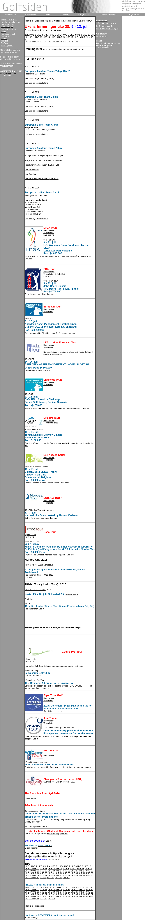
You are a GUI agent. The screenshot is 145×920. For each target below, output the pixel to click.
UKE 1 (28, 866)
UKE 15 (54, 37)
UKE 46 (28, 878)
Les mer (28, 259)
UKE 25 (58, 42)
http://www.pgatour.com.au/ (37, 826)
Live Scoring (30, 174)
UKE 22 (35, 42)
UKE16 (66, 868)
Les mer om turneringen (80, 767)
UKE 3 (40, 35)
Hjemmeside (48, 230)
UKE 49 (50, 878)
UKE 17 (69, 37)
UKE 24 (51, 42)
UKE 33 (66, 873)
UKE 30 (43, 873)
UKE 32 (58, 873)
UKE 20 (28, 871)
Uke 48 (43, 878)
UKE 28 (28, 873)
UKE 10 (86, 35)
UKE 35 (81, 873)
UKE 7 (66, 35)
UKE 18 (77, 37)
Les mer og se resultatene (36, 83)
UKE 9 (79, 35)
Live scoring (48, 235)
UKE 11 (28, 868)
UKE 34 (74, 873)
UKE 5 (53, 35)
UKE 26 (66, 42)
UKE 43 (74, 875)
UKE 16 (61, 37)
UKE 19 (84, 37)
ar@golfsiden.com (8, 73)
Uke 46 (89, 896)
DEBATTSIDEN (85, 21)
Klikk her (67, 21)
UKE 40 (51, 875)
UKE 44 (81, 875)
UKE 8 (73, 35)
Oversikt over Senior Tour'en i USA (59, 782)
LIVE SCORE (76, 686)
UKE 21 (28, 42)
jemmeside (50, 420)
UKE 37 (28, 875)
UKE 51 (66, 878)
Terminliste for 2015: (34, 565)
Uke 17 (73, 868)
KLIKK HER (53, 165)
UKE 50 (58, 878)
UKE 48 (35, 899)
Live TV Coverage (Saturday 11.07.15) (42, 178)
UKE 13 (38, 37)
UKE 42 (66, 875)
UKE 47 (35, 878)
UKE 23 (43, 42)
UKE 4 (47, 35)
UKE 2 (33, 35)
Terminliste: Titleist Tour (35, 589)
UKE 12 (31, 37)
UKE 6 (60, 35)
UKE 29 (35, 873)
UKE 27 (74, 42)
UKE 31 (51, 873)
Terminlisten (48, 232)
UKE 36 (89, 873)
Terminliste (48, 311)
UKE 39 (43, 875)
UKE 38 (35, 875)
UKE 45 (89, 875)
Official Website (32, 169)
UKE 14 (46, 37)
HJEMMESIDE (71, 594)
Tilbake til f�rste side (34, 21)
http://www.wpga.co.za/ (57, 834)
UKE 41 (58, 875)
